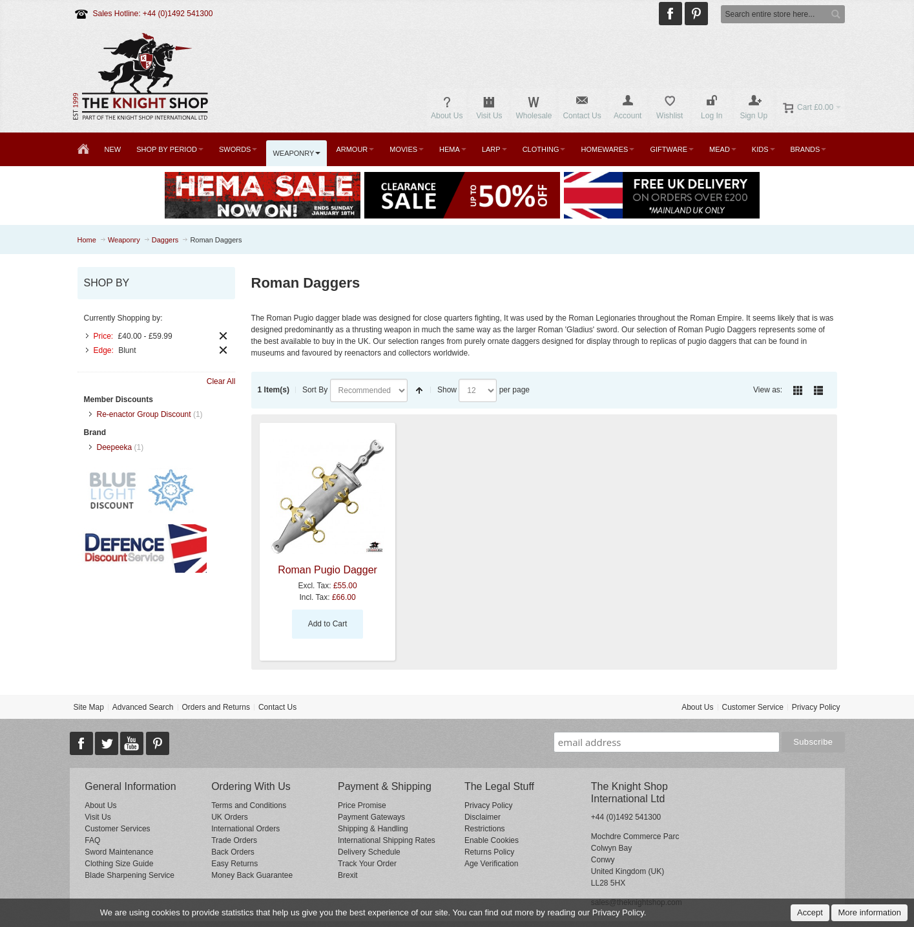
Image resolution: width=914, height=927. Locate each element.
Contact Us (277, 707)
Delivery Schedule (369, 852)
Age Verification (491, 863)
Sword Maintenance (119, 852)
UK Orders (229, 817)
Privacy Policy (816, 707)
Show (447, 389)
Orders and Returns (216, 707)
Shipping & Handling (373, 828)
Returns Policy (489, 852)
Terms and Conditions (248, 805)
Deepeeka (114, 447)
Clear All (221, 381)
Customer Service (752, 707)
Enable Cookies (491, 840)
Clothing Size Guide (119, 863)
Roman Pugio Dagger (327, 569)
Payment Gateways (371, 817)
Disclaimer (482, 817)
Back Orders (232, 852)
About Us (697, 707)
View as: (767, 389)
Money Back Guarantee (252, 875)
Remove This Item (223, 335)
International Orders (245, 828)
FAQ (92, 840)
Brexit (348, 875)
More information (869, 912)
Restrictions (484, 828)
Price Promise (362, 805)
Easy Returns (234, 863)
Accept (810, 912)
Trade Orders (234, 840)
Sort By (314, 389)
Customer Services (117, 828)
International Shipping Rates (386, 840)
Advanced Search (143, 707)
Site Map (88, 707)
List (818, 390)
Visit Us (97, 817)
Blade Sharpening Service (129, 875)
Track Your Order (367, 863)
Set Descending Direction (419, 390)
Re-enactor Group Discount (144, 414)
